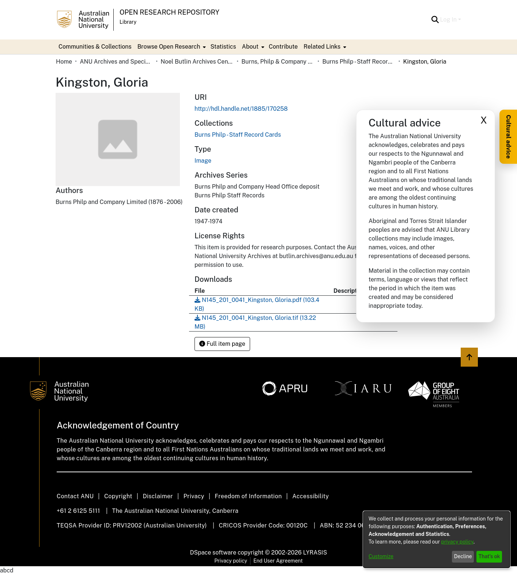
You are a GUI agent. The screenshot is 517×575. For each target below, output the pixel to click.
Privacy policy (230, 561)
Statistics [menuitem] (223, 46)
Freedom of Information (248, 496)
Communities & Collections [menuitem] (95, 46)
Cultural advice (508, 137)
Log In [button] (449, 19)
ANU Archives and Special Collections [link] (116, 61)
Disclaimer (158, 496)
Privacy (194, 496)
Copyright (118, 496)
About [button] (250, 46)
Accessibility (310, 496)
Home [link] (64, 61)
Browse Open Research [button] (168, 46)
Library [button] (128, 22)
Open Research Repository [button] (169, 12)
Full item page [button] (222, 343)
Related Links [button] (321, 46)
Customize (381, 556)
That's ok (489, 556)
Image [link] (203, 160)
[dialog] (436, 539)
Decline (463, 556)
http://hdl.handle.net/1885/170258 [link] (241, 108)
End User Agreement (278, 561)
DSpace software (213, 552)
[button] (435, 19)
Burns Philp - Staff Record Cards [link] (358, 61)
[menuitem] (171, 46)
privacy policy (457, 542)
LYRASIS (315, 552)
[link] (238, 134)
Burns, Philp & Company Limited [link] (277, 61)
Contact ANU (75, 496)
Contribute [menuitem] (283, 46)
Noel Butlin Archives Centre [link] (197, 61)
